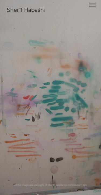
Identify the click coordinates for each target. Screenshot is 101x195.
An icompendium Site (75, 185)
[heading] (26, 10)
